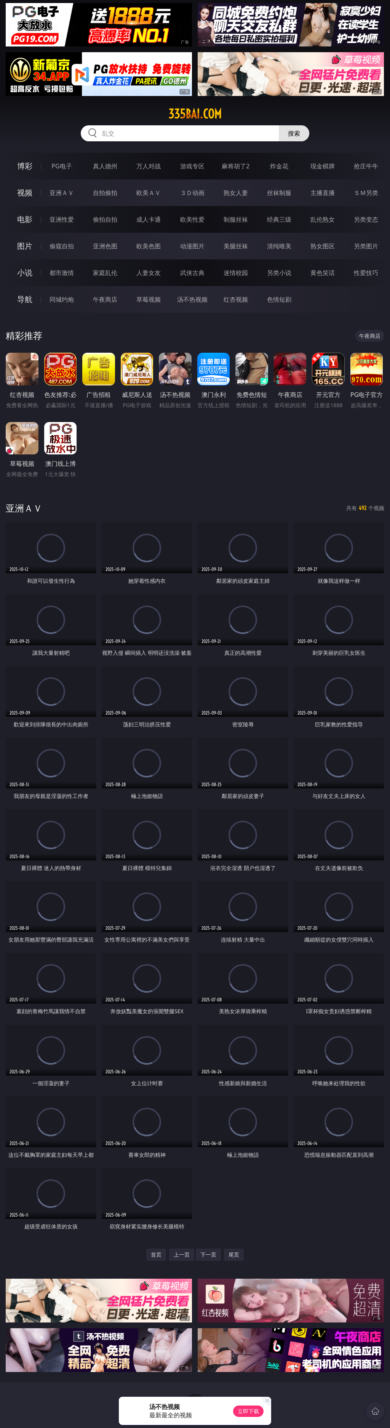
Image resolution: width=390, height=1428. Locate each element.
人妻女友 (148, 273)
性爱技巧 (366, 273)
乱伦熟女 (322, 219)
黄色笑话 (322, 273)
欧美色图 (148, 246)
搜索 (294, 133)
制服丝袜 (236, 219)
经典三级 (279, 219)
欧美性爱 (192, 219)
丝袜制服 (279, 193)
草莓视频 (148, 299)
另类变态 (366, 219)
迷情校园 (236, 273)
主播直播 (322, 193)
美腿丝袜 (236, 246)
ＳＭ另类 (366, 193)
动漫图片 (192, 246)
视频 (24, 192)
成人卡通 (148, 219)
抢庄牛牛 (366, 166)
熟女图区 (322, 246)
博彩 (24, 166)
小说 (24, 272)
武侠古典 (192, 273)
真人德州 (105, 166)
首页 (156, 1254)
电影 (24, 219)
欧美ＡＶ (148, 193)
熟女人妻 (236, 193)
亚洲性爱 (62, 219)
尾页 (234, 1254)
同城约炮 (62, 299)
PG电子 (61, 166)
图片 (24, 246)
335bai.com (195, 114)
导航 (24, 299)
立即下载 (248, 1411)
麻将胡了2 (235, 166)
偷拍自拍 (105, 219)
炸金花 (279, 166)
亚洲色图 (105, 246)
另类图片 (366, 246)
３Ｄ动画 (192, 193)
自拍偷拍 (105, 193)
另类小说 (279, 273)
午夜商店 (105, 299)
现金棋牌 (322, 166)
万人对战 (148, 166)
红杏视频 (236, 299)
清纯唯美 (279, 246)
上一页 (182, 1254)
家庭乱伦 (105, 273)
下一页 (208, 1254)
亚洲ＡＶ (62, 193)
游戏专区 (192, 166)
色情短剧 (279, 299)
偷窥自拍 (62, 246)
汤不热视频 (192, 299)
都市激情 (62, 273)
